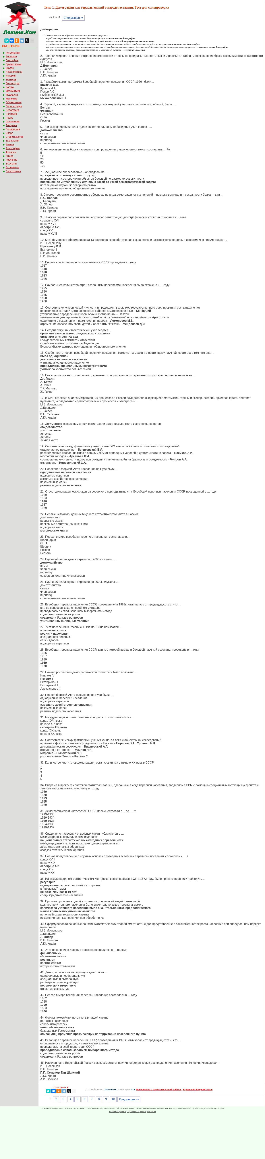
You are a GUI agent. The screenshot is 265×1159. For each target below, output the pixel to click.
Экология (11, 163)
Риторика (11, 125)
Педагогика (12, 110)
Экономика (12, 167)
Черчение (11, 159)
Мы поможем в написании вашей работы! (158, 1089)
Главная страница (117, 1111)
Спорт (9, 133)
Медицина (12, 94)
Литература (12, 83)
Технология (12, 140)
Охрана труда (14, 106)
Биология (11, 56)
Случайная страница (136, 1111)
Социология (13, 129)
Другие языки (14, 64)
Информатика (14, 71)
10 (113, 1099)
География (12, 60)
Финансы (11, 152)
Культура (11, 79)
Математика (13, 90)
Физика (10, 144)
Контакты (151, 1111)
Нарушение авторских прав (197, 1089)
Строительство (14, 136)
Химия (9, 155)
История (11, 75)
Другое (10, 67)
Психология (13, 121)
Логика (10, 87)
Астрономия (13, 52)
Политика (11, 113)
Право (9, 117)
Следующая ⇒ (73, 17)
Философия (13, 148)
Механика (11, 98)
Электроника (13, 171)
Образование (14, 102)
